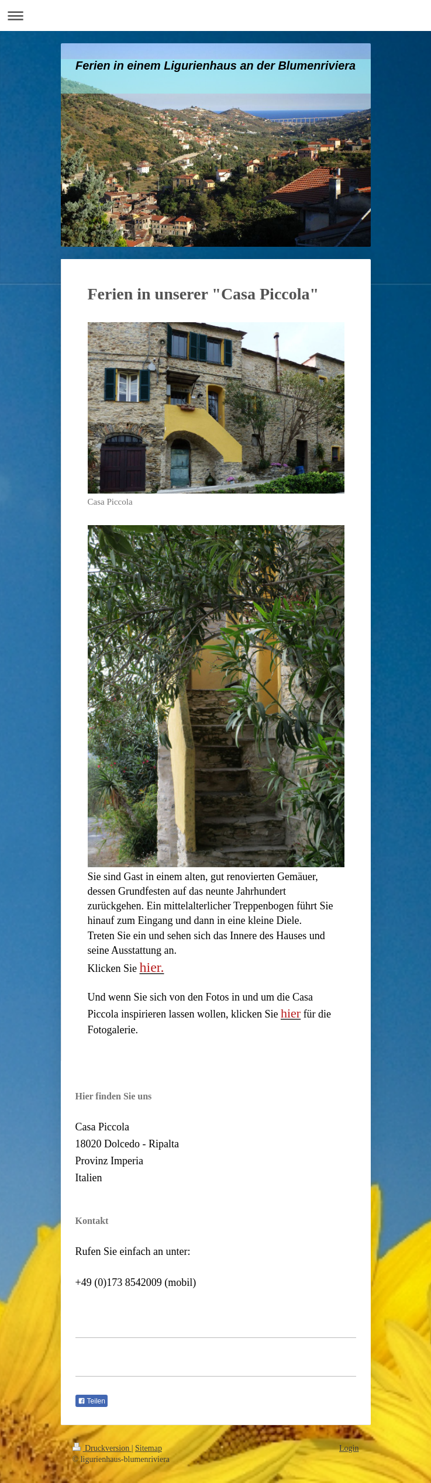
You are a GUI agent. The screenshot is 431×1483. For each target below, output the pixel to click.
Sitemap (148, 1448)
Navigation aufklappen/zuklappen (215, 15)
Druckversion (102, 1448)
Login (348, 1448)
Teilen (91, 1401)
